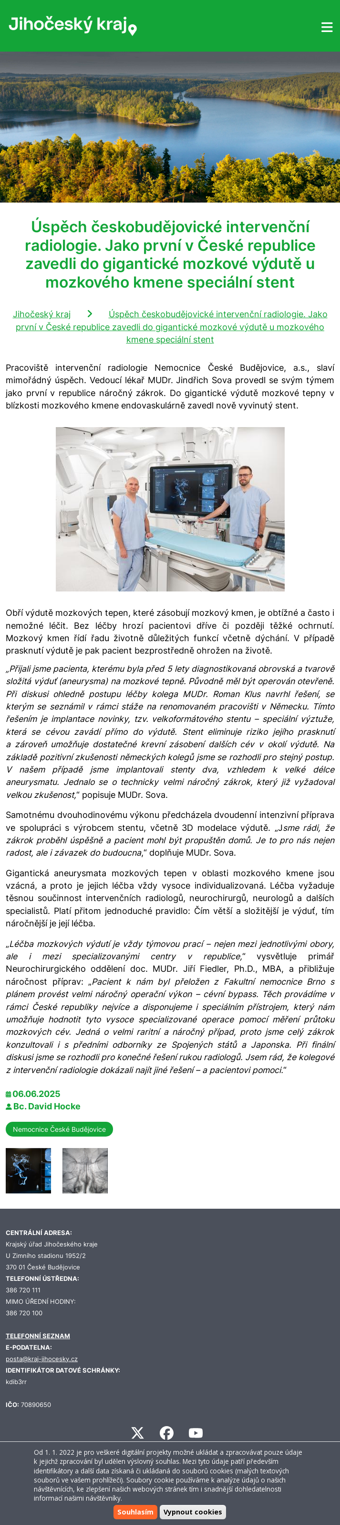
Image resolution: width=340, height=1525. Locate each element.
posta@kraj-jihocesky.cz (42, 1359)
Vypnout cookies (193, 1511)
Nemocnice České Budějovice (59, 1129)
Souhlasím (135, 1511)
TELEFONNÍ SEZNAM (38, 1336)
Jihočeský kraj (42, 314)
